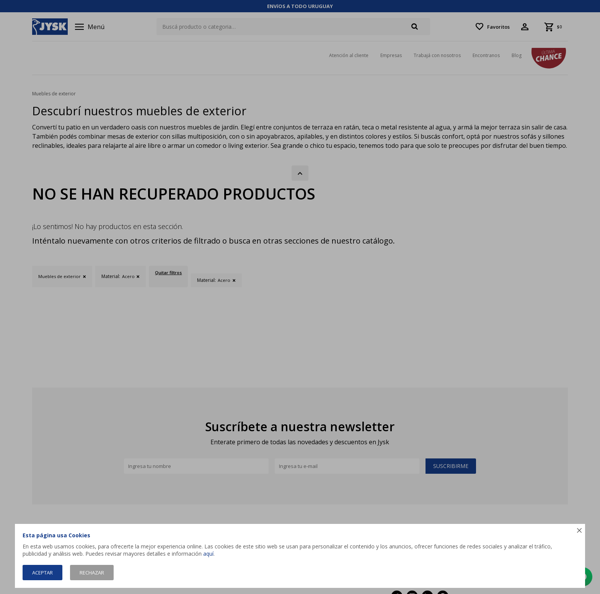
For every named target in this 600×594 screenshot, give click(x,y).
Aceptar (42, 572)
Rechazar (92, 572)
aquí (208, 553)
